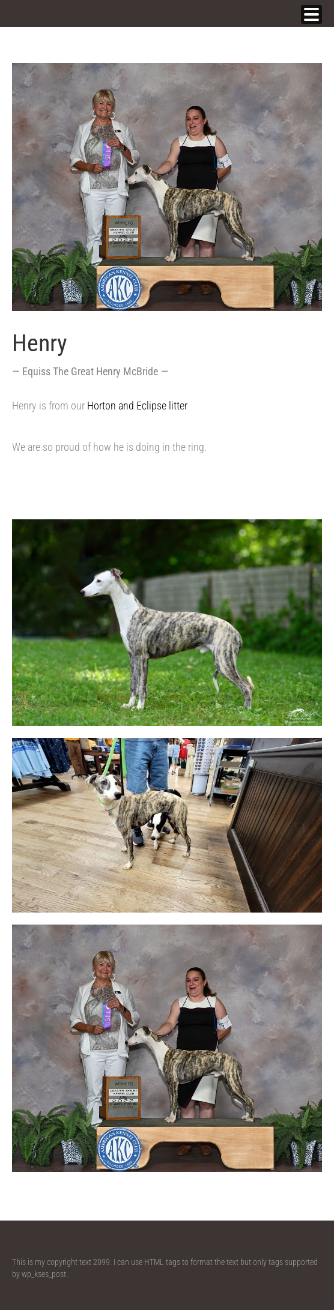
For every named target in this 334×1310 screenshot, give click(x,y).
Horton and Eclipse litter (139, 405)
